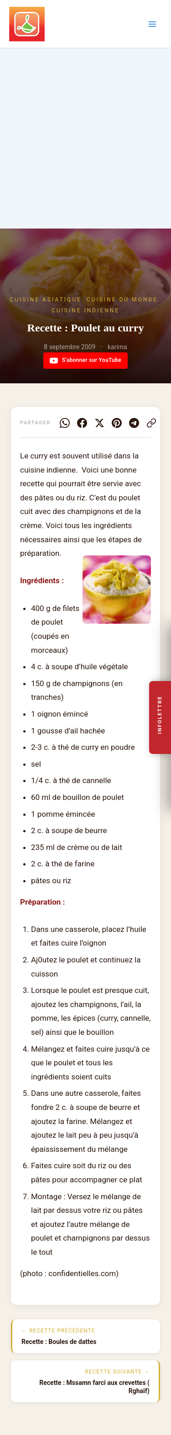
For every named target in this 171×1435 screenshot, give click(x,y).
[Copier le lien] (151, 423)
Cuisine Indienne (85, 310)
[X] (99, 423)
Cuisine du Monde (122, 299)
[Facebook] (82, 423)
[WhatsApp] (65, 423)
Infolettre (160, 715)
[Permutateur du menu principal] (152, 24)
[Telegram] (134, 423)
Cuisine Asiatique (46, 299)
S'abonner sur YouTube (85, 360)
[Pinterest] (117, 423)
